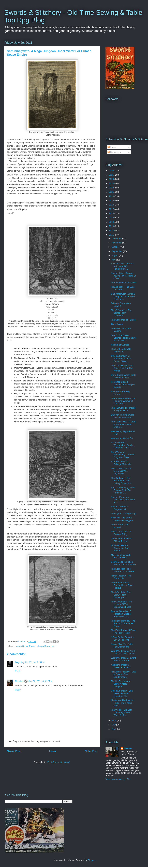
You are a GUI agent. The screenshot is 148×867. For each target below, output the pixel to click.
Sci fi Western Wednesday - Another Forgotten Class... (123, 445)
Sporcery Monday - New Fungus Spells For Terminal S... (122, 490)
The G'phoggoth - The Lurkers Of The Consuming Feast (121, 604)
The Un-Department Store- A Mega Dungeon (120, 684)
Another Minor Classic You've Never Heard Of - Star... (123, 276)
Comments (114, 152)
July (114, 259)
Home (52, 751)
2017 (111, 209)
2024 (111, 179)
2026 (111, 170)
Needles (19, 681)
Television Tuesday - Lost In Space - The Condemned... (123, 674)
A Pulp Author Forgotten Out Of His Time (122, 638)
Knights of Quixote (120, 344)
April (114, 729)
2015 (111, 217)
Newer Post (14, 751)
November (117, 242)
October (116, 247)
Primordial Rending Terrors (120, 392)
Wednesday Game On (121, 438)
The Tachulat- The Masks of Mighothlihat (123, 409)
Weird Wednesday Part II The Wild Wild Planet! (123, 652)
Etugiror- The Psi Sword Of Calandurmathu (122, 416)
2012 (111, 230)
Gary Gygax (117, 324)
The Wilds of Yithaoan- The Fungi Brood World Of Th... (122, 712)
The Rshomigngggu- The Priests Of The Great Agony (123, 623)
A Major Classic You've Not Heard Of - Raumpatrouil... (122, 266)
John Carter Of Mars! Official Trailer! (121, 539)
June (114, 720)
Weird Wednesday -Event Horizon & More (123, 659)
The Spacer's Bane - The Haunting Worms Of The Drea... (123, 401)
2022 (111, 187)
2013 (111, 226)
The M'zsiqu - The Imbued (119, 526)
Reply (18, 671)
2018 (111, 204)
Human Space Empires (26, 646)
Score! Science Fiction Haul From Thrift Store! (123, 563)
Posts (112, 147)
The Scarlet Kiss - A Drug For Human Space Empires (123, 424)
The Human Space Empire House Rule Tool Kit (121, 585)
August (115, 255)
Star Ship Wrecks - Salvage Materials (121, 462)
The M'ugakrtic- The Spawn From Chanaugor (120, 595)
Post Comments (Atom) (58, 762)
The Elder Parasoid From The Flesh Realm (123, 631)
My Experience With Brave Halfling (120, 556)
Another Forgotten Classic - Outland (120, 666)
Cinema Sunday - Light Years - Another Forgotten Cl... (122, 693)
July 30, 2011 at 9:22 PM (40, 681)
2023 (111, 183)
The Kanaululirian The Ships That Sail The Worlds (121, 368)
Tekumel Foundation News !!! (121, 304)
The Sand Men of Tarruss (123, 320)
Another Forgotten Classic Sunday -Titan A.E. (123, 500)
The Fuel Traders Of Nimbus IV (120, 350)
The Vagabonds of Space (123, 282)
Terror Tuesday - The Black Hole (121, 577)
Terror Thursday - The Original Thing (121, 532)
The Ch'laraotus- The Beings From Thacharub (121, 313)
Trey (17, 662)
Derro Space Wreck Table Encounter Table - (123, 376)
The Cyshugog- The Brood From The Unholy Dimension (121, 481)
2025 (111, 175)
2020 (111, 196)
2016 (111, 213)
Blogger (91, 860)
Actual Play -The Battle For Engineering (122, 645)
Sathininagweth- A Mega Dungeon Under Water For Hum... (123, 296)
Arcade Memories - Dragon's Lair (120, 508)
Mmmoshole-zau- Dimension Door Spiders (120, 548)
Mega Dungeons (46, 646)
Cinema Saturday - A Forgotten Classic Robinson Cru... (121, 614)
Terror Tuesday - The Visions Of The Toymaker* (121, 471)
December (117, 238)
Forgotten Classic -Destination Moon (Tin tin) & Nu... (123, 384)
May (114, 724)
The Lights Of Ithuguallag (123, 513)
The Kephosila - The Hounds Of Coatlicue (122, 570)
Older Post (91, 751)
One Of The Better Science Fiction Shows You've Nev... (123, 338)
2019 (111, 200)
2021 (111, 192)
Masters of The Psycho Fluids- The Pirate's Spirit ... (122, 703)
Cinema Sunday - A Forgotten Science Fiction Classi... (121, 358)
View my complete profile (118, 779)
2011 (111, 234)
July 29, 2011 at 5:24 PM (33, 662)
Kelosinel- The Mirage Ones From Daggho (122, 519)
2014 (111, 222)
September (117, 251)
